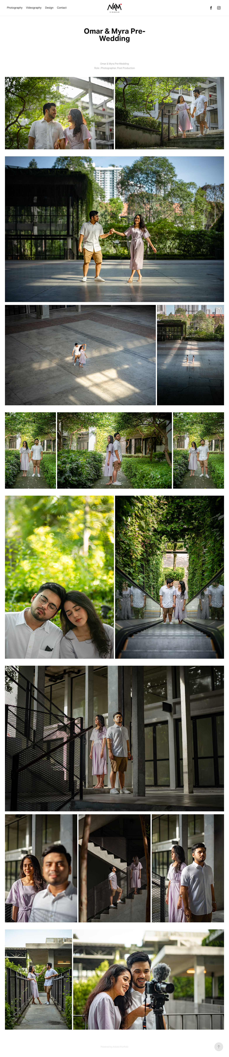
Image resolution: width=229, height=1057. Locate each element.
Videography (33, 7)
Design (49, 7)
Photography (14, 7)
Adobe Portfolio (120, 1046)
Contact (62, 7)
